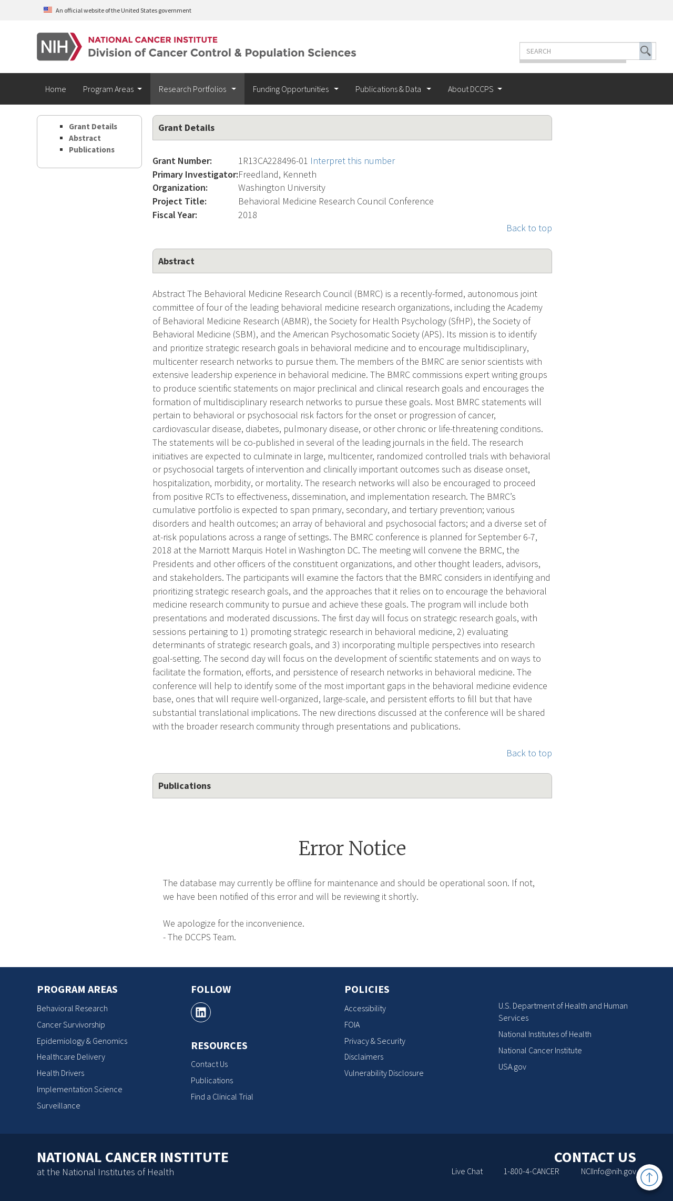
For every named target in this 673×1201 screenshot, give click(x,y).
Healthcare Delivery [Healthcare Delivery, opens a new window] (71, 1056)
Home (55, 89)
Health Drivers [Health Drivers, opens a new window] (60, 1072)
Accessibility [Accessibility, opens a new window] (365, 1008)
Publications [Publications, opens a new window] (212, 1080)
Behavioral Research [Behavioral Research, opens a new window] (72, 1008)
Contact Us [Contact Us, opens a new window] (209, 1064)
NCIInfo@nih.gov (608, 1171)
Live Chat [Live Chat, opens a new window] (467, 1171)
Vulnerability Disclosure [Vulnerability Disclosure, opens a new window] (384, 1072)
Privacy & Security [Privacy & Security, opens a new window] (374, 1040)
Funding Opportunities (291, 89)
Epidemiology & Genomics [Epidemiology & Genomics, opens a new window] (82, 1040)
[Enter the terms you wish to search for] (556, 51)
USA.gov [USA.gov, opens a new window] (512, 1066)
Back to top (529, 228)
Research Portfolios (193, 89)
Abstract (85, 138)
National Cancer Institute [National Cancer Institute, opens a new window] (540, 1050)
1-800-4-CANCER (531, 1171)
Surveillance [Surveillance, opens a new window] (58, 1105)
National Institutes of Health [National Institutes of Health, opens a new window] (545, 1034)
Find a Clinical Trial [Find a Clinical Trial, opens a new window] (222, 1096)
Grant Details (93, 126)
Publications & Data (389, 89)
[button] (614, 51)
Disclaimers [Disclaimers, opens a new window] (363, 1056)
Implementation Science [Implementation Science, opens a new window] (80, 1089)
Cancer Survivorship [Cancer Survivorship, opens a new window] (71, 1024)
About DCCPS (471, 89)
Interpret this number (352, 161)
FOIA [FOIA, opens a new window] (352, 1024)
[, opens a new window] (201, 1012)
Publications (92, 150)
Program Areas (108, 89)
